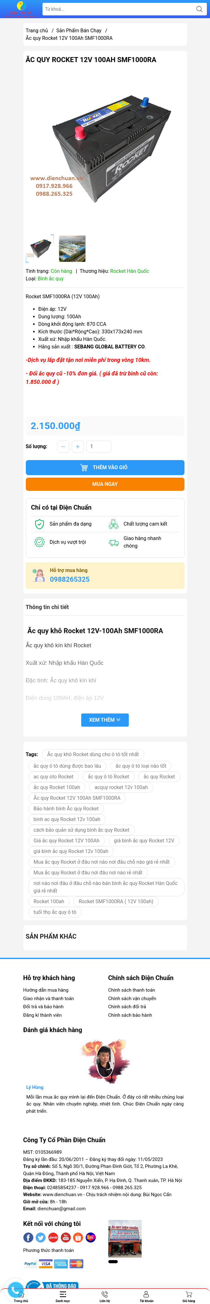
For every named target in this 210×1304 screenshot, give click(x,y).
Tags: (32, 754)
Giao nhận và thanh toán (48, 998)
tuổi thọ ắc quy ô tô (55, 912)
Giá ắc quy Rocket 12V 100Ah (66, 841)
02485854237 (62, 1187)
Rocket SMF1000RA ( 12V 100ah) (116, 901)
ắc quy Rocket (159, 777)
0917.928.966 (94, 1187)
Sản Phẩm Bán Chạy (78, 31)
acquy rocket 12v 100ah (121, 787)
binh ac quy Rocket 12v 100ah (67, 819)
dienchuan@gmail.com (61, 1208)
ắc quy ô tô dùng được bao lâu (67, 766)
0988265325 (70, 579)
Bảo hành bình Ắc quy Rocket (66, 809)
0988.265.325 (127, 1187)
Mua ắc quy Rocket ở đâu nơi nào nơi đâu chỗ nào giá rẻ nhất (102, 862)
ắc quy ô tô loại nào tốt (141, 766)
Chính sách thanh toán (131, 990)
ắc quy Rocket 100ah (57, 787)
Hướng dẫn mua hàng (46, 990)
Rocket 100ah (49, 901)
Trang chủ (37, 31)
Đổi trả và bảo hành (43, 1007)
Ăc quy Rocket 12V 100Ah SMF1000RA (77, 798)
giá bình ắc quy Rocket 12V (144, 841)
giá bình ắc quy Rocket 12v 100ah (71, 851)
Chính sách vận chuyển (132, 998)
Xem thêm (105, 720)
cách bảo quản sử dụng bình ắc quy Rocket (81, 830)
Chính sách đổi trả (127, 1007)
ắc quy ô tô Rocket (108, 777)
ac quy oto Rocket (54, 777)
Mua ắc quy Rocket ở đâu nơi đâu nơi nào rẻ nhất (88, 873)
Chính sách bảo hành (130, 1015)
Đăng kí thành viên (42, 1015)
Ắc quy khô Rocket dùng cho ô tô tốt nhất (93, 754)
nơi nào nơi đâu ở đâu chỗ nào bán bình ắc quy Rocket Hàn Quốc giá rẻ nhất (106, 887)
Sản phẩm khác (51, 936)
